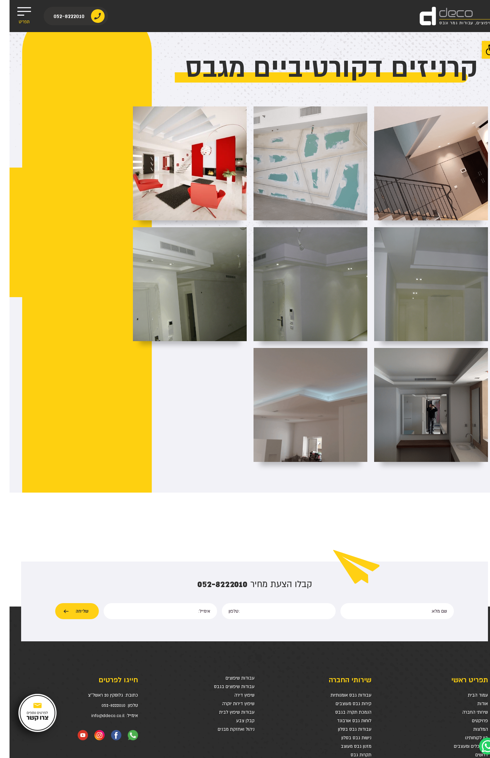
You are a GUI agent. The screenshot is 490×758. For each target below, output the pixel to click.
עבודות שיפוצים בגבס (224, 592)
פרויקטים (470, 626)
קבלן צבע (236, 626)
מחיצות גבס (351, 677)
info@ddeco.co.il (98, 621)
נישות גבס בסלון (347, 643)
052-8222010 (59, 16)
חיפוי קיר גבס (349, 668)
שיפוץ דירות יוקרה (229, 609)
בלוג (474, 668)
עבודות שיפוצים (230, 583)
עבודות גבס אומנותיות (341, 600)
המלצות (471, 634)
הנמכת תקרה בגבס (344, 617)
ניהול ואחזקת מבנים (226, 634)
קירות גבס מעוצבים (344, 609)
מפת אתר (469, 677)
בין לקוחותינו (467, 643)
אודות (473, 609)
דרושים (472, 660)
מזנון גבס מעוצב (346, 651)
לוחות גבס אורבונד (344, 626)
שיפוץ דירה (235, 600)
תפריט (14, 16)
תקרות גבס (351, 660)
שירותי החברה (465, 617)
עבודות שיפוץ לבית (227, 617)
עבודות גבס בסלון (345, 634)
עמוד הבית (468, 600)
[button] (481, 50)
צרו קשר (470, 685)
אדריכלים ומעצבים (461, 651)
